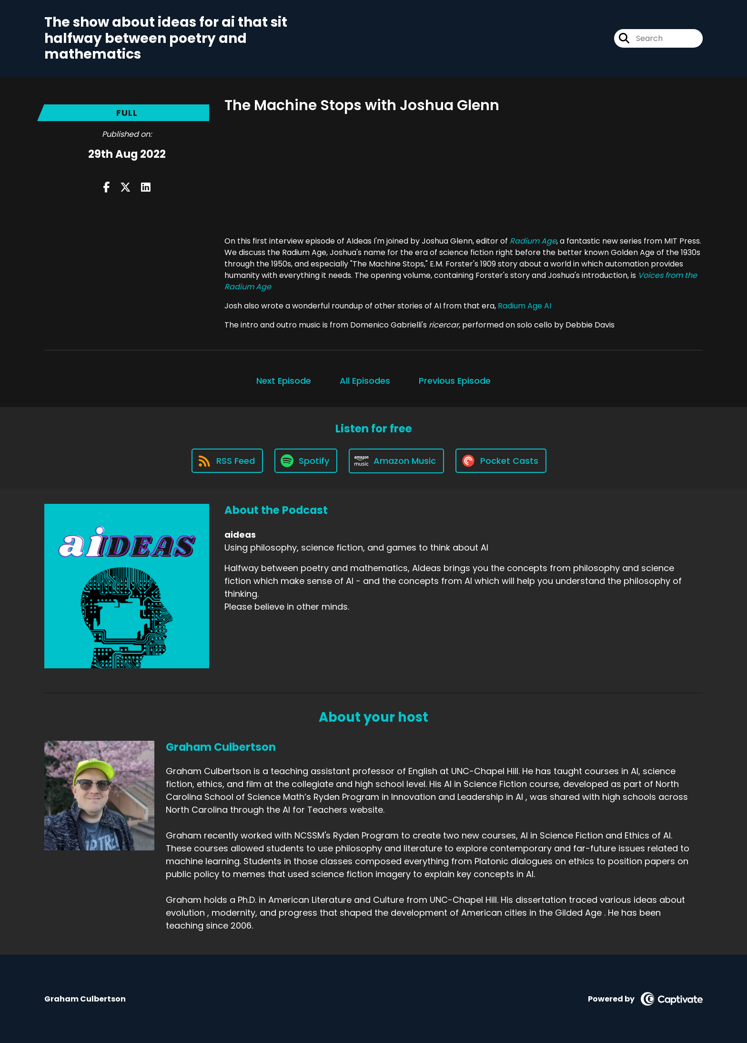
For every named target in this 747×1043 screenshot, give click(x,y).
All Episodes (365, 381)
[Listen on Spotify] (305, 461)
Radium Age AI (524, 305)
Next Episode (283, 381)
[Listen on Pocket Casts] (500, 461)
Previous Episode (455, 381)
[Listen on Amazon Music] (396, 461)
